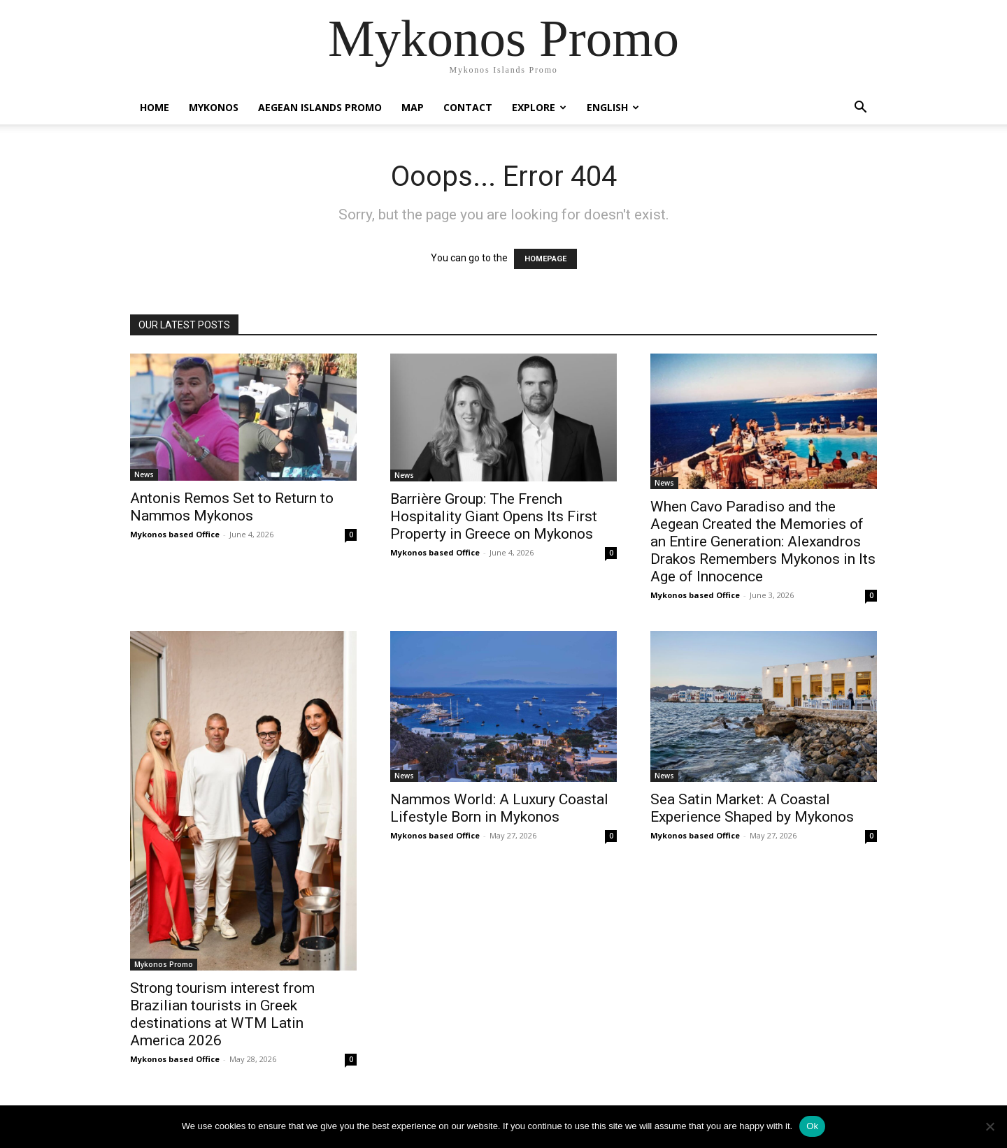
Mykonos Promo (163, 964)
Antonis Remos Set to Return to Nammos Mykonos (232, 507)
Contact (467, 107)
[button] (860, 108)
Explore (539, 107)
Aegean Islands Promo (320, 107)
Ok (812, 1126)
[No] (990, 1126)
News (144, 474)
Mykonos (213, 107)
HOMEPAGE (545, 258)
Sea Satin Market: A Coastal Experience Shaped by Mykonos (752, 808)
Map (412, 107)
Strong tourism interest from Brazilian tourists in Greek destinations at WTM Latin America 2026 (222, 1014)
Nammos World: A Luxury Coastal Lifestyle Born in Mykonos (499, 808)
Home (154, 107)
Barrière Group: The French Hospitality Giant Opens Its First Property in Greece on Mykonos (493, 516)
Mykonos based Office (175, 534)
